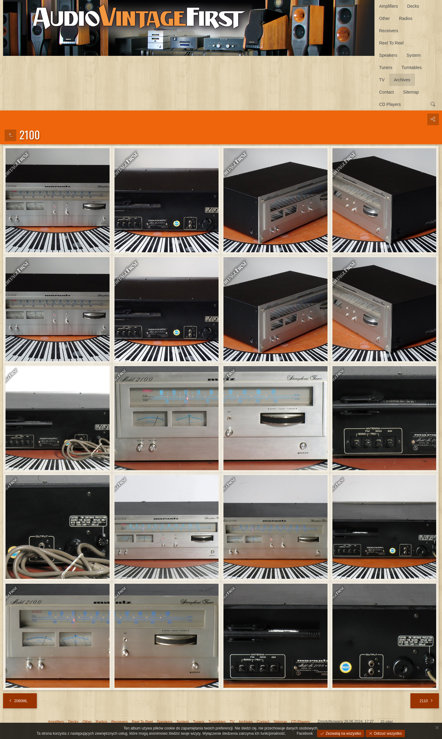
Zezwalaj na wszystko (342, 733)
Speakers (388, 55)
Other (384, 18)
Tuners (385, 67)
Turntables (411, 67)
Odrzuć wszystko (387, 733)
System (413, 55)
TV (382, 79)
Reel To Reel (391, 43)
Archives (402, 79)
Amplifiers (388, 6)
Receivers (388, 30)
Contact (386, 92)
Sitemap (411, 92)
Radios (406, 18)
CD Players (390, 104)
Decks (413, 6)
